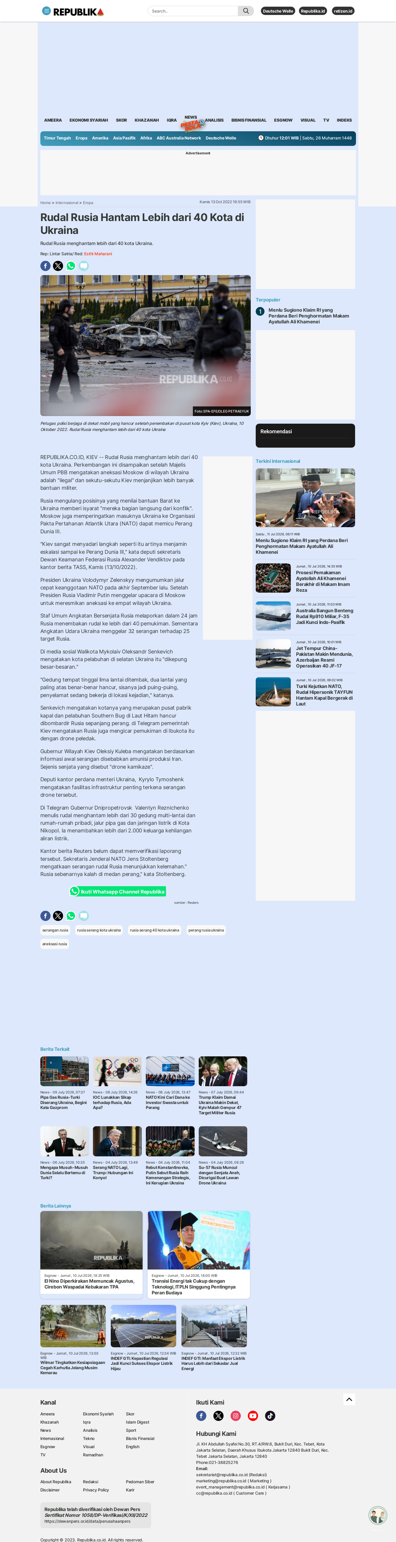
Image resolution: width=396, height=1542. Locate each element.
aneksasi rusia (54, 943)
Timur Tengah (57, 137)
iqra (172, 120)
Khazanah (49, 1421)
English (132, 1446)
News (191, 118)
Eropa (81, 137)
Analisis (90, 1430)
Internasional (67, 202)
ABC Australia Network (179, 137)
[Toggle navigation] (46, 10)
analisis (214, 120)
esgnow (283, 120)
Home (45, 202)
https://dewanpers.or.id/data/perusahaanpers (87, 1521)
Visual (88, 1446)
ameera (53, 120)
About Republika (55, 1481)
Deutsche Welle (278, 10)
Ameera (47, 1413)
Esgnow (48, 1446)
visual (308, 120)
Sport (131, 1430)
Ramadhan (93, 1454)
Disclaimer (50, 1489)
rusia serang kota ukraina (99, 930)
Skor (130, 1413)
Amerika (100, 137)
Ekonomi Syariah (89, 120)
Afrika (146, 137)
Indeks (344, 120)
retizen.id (343, 10)
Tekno (88, 1438)
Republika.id (313, 10)
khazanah (147, 120)
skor (121, 120)
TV (326, 120)
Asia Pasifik (124, 137)
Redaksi (90, 1481)
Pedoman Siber (140, 1481)
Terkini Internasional (278, 461)
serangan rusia (55, 930)
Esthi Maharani (98, 253)
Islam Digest (137, 1421)
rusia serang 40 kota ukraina (154, 930)
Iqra (86, 1421)
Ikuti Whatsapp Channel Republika (119, 891)
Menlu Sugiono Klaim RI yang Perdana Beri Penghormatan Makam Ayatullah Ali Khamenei (309, 316)
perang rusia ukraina (206, 930)
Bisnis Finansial (249, 120)
